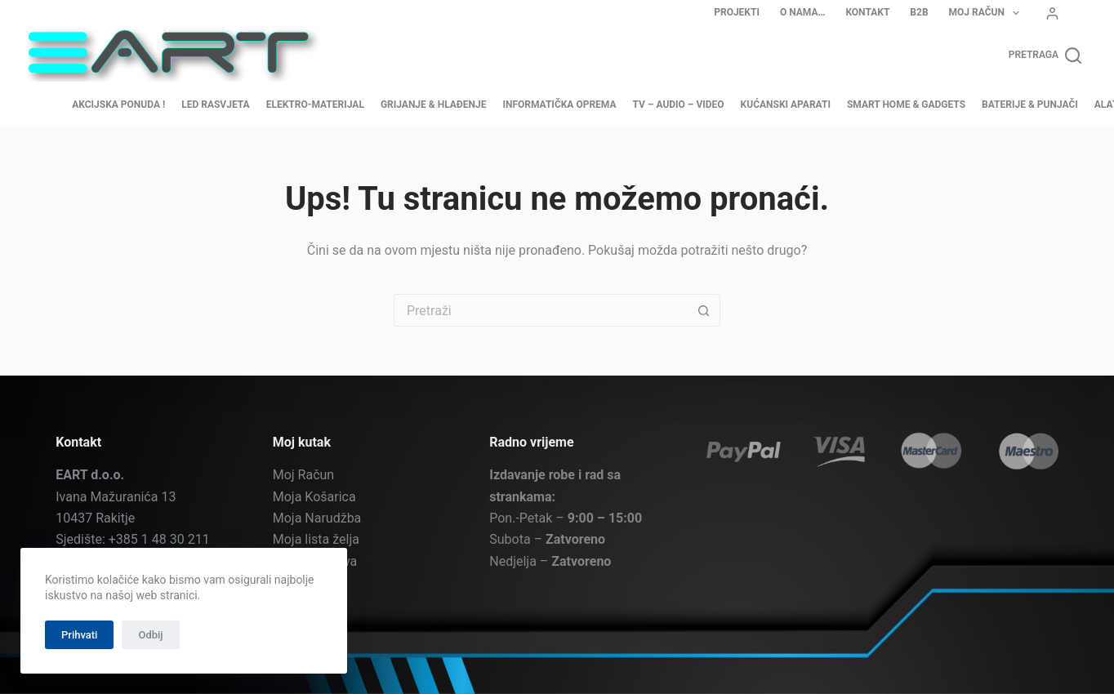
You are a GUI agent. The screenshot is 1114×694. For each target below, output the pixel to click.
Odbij (150, 635)
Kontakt (867, 12)
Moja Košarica (314, 496)
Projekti (737, 12)
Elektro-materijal (315, 104)
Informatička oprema (559, 104)
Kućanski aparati (786, 104)
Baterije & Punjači (1030, 104)
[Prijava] (1052, 13)
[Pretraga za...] (541, 310)
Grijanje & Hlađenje (434, 104)
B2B (919, 12)
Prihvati (79, 635)
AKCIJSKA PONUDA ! (118, 104)
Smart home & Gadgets (906, 104)
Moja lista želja (316, 539)
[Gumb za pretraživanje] (704, 310)
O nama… (802, 12)
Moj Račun (988, 13)
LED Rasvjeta (215, 104)
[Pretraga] (1045, 55)
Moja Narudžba (317, 518)
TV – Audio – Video (678, 104)
